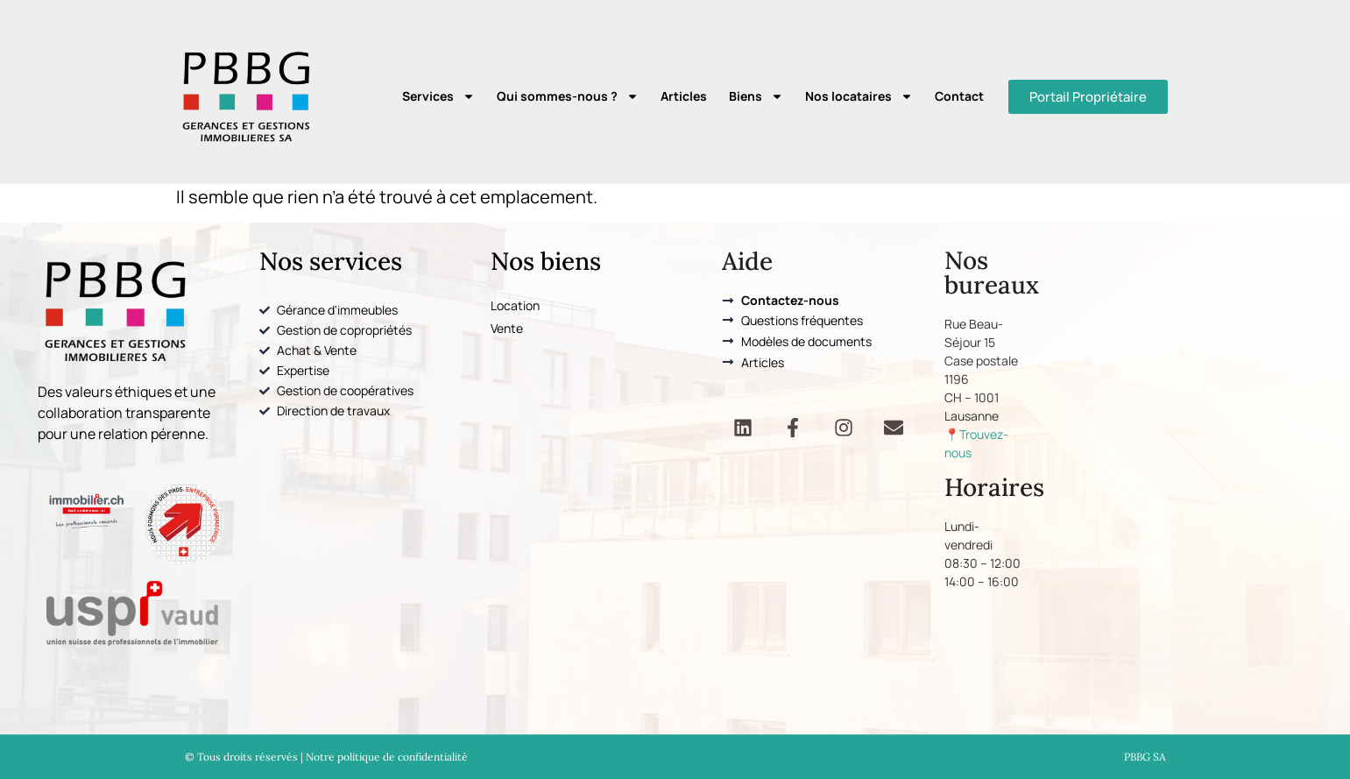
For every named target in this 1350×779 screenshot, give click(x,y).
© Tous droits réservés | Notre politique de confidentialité (326, 756)
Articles (684, 96)
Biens (756, 96)
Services (438, 96)
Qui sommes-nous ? (568, 96)
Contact (959, 96)
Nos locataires (859, 96)
